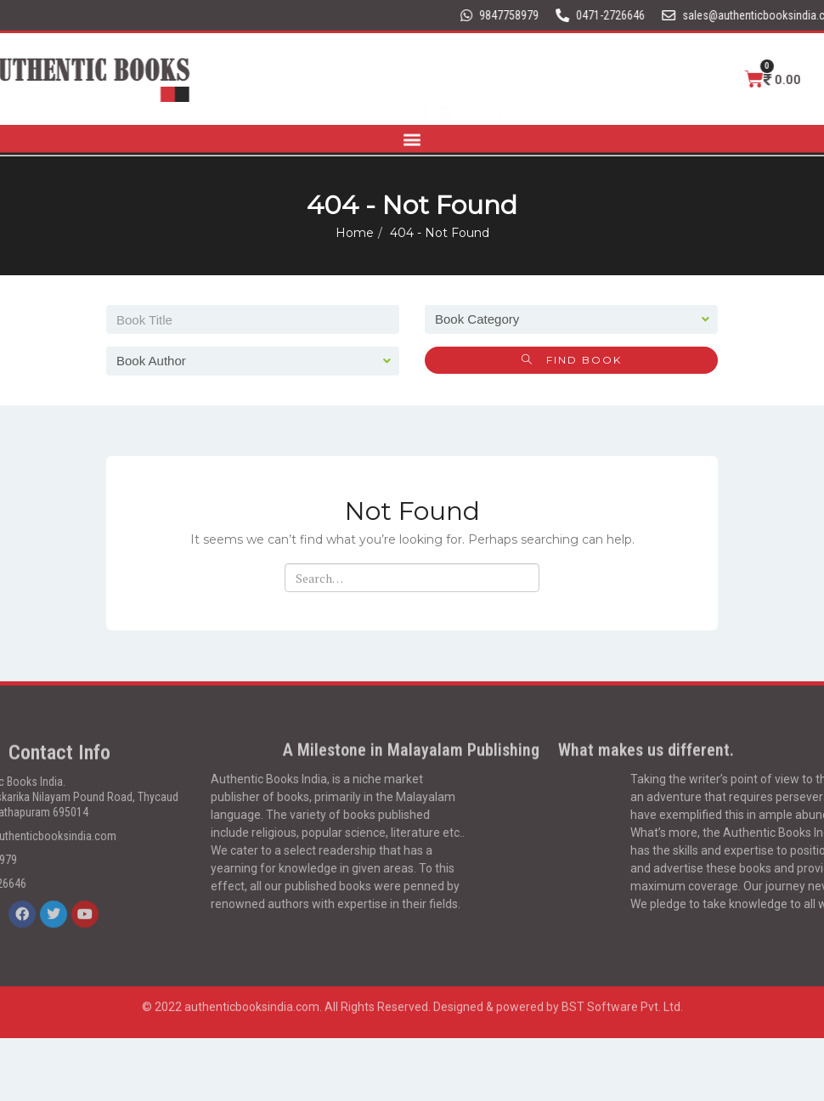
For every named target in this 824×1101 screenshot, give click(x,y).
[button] (412, 135)
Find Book (572, 359)
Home (355, 232)
